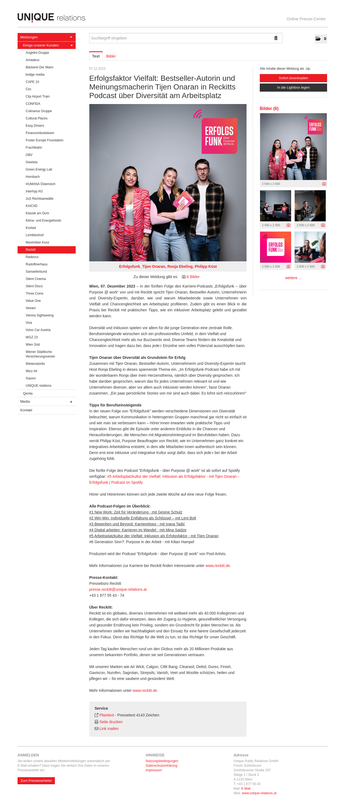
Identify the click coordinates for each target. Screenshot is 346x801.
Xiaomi (31, 378)
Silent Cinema (36, 279)
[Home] (173, 17)
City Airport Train (38, 96)
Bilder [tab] (111, 56)
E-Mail (246, 788)
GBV (29, 155)
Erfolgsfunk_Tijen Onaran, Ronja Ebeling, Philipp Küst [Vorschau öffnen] (168, 266)
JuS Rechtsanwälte (40, 199)
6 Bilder (193, 277)
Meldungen (46, 37)
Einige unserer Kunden (48, 45)
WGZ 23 (32, 337)
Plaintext (106, 715)
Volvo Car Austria (38, 330)
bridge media (35, 74)
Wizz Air (31, 371)
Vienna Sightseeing (40, 315)
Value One (33, 301)
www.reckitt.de (217, 565)
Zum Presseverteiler (36, 781)
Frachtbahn (34, 147)
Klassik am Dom (37, 213)
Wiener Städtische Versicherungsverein (40, 354)
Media (46, 401)
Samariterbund (36, 271)
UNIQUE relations (38, 386)
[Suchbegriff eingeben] (185, 38)
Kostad (31, 228)
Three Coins (34, 293)
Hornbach (33, 177)
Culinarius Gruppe (39, 111)
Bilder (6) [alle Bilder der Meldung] (269, 108)
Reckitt (31, 250)
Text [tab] (96, 56)
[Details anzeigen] (324, 184)
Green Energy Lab (39, 169)
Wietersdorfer (35, 364)
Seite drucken (111, 722)
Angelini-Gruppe (37, 53)
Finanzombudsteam (40, 133)
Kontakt (26, 410)
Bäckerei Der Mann (40, 67)
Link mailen (109, 728)
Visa (29, 323)
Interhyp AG (34, 191)
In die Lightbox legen (293, 87)
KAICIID (31, 206)
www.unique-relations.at (259, 793)
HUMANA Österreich (40, 184)
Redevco (32, 257)
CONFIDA (33, 104)
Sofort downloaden (293, 78)
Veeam (31, 308)
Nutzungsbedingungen (162, 761)
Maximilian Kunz (37, 242)
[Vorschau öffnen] (168, 182)
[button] (321, 39)
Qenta (27, 393)
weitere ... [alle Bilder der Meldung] (293, 278)
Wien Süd (33, 344)
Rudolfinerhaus (37, 264)
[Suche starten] (277, 38)
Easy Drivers (35, 126)
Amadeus (32, 60)
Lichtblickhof (35, 235)
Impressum (154, 770)
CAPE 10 (32, 82)
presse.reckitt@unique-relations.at (118, 589)
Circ (28, 89)
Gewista (31, 162)
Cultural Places (37, 118)
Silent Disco (34, 286)
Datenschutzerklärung (161, 765)
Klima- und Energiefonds (43, 220)
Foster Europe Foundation (44, 140)
